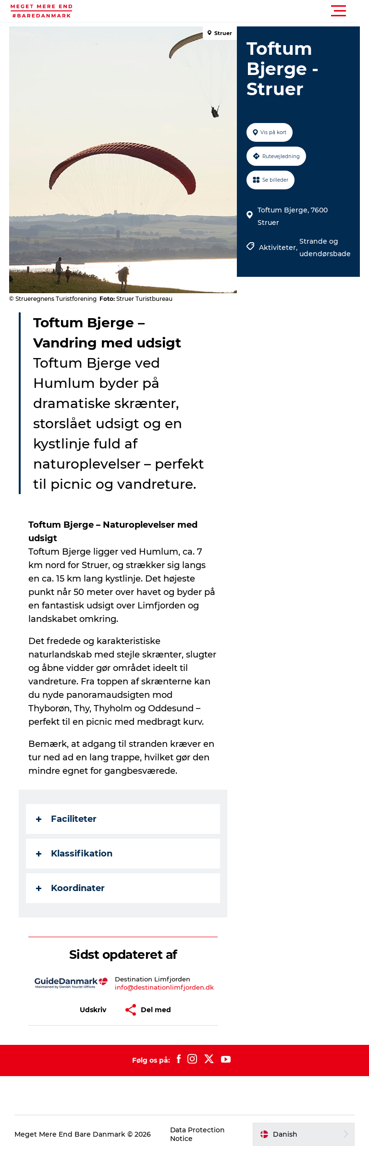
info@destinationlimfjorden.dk (164, 987)
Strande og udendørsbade (325, 247)
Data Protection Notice (197, 1134)
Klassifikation (75, 853)
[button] (227, 11)
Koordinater (71, 888)
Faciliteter (67, 819)
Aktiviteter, (279, 247)
